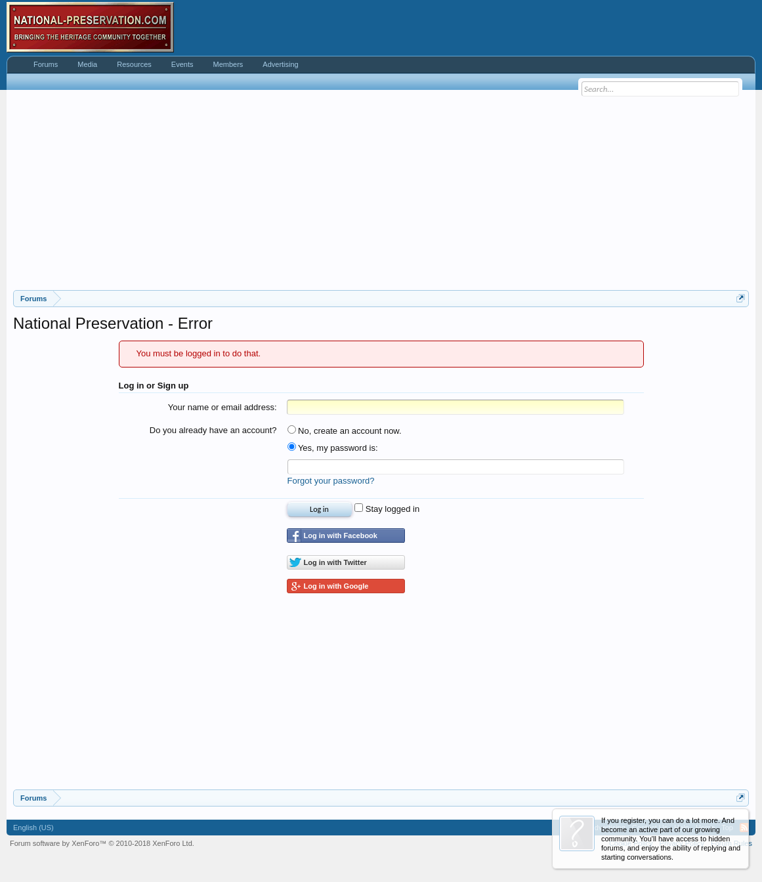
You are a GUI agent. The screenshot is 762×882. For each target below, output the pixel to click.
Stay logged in (386, 509)
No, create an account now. (344, 431)
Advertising (280, 64)
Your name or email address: (222, 407)
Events (182, 64)
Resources (134, 64)
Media (87, 64)
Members (228, 64)
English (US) (33, 827)
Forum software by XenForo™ (102, 843)
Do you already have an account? (213, 430)
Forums (45, 64)
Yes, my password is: (332, 448)
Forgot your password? (331, 481)
